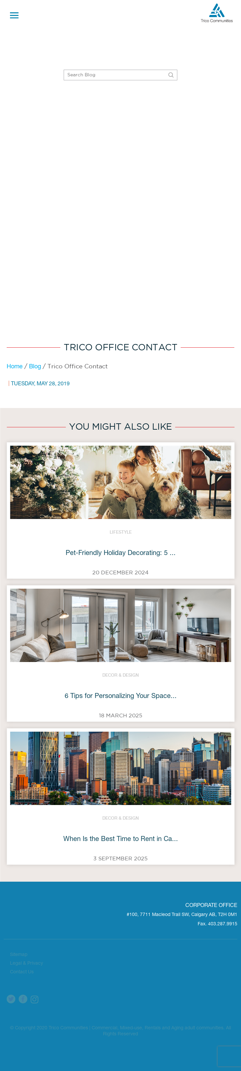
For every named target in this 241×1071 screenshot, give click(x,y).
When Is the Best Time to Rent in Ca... (120, 839)
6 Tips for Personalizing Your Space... (121, 696)
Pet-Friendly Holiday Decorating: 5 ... (121, 553)
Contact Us (22, 972)
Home (15, 367)
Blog (35, 367)
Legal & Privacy (26, 963)
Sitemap (18, 955)
